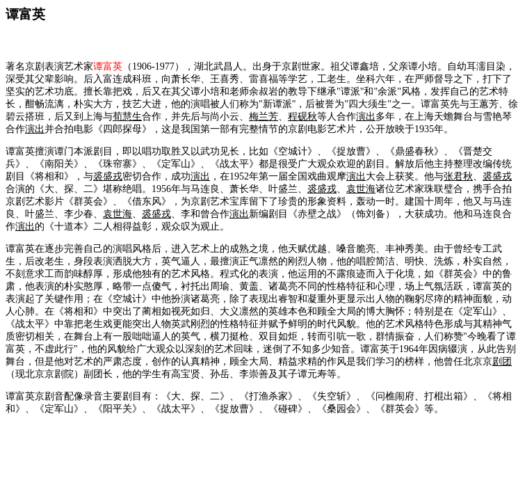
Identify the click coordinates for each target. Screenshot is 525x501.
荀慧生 (127, 116)
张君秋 (458, 176)
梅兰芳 (263, 116)
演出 (365, 116)
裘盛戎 (107, 176)
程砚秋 (302, 116)
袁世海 (360, 189)
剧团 (502, 361)
